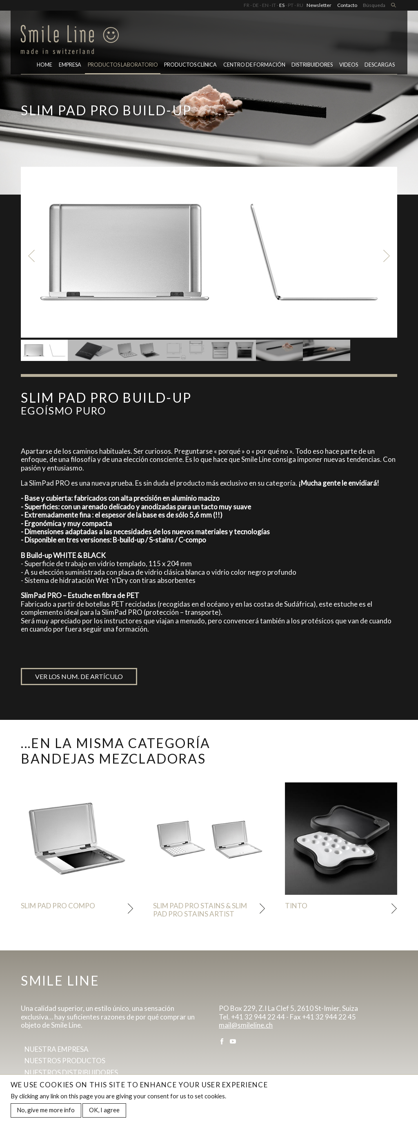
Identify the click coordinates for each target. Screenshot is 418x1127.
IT (274, 5)
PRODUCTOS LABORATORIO (123, 65)
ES (282, 5)
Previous (31, 255)
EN (265, 5)
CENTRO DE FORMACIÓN (254, 65)
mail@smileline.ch (246, 1025)
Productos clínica (190, 65)
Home (44, 65)
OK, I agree (104, 1110)
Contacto (347, 5)
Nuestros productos (64, 1060)
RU (300, 5)
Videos (348, 65)
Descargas (380, 65)
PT (290, 5)
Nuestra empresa (56, 1049)
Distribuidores (312, 65)
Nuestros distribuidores (71, 1072)
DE (256, 5)
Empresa (70, 65)
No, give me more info (46, 1110)
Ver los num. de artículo (79, 676)
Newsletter (319, 5)
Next (386, 255)
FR (246, 5)
